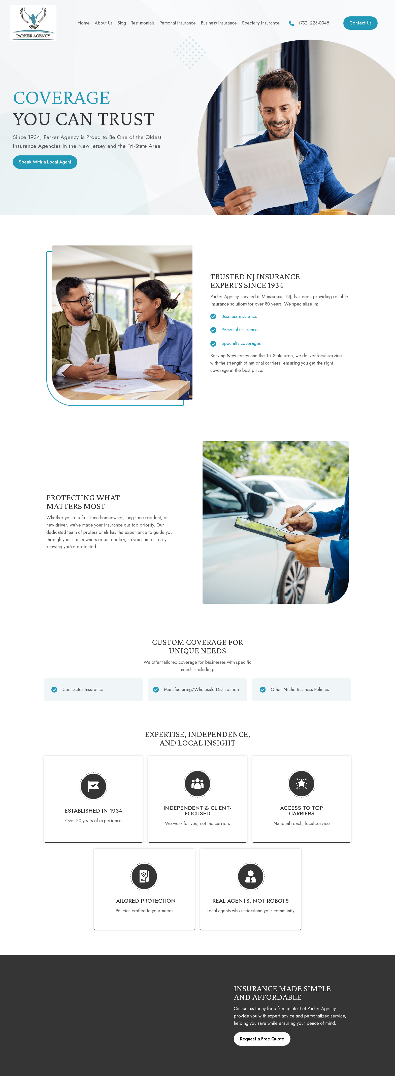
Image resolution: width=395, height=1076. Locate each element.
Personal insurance (239, 329)
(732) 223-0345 (314, 23)
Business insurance (239, 316)
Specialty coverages (241, 343)
